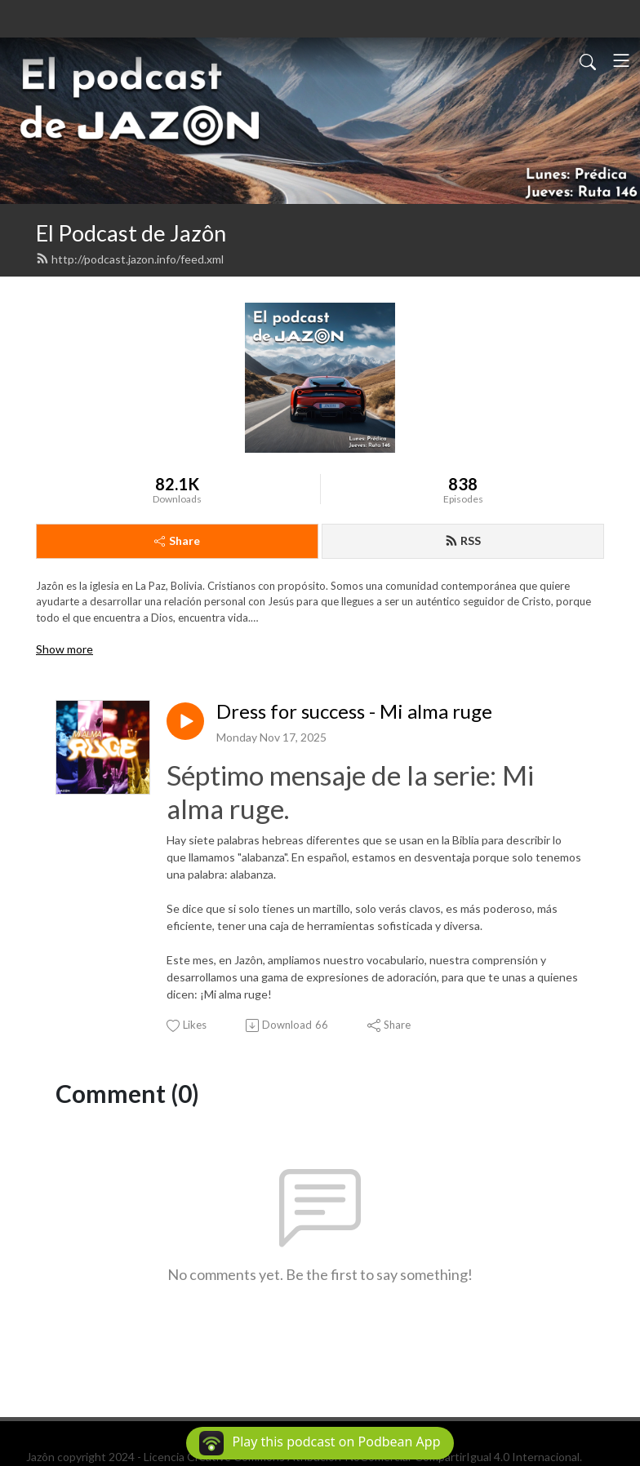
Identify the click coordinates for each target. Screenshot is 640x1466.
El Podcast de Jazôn (131, 232)
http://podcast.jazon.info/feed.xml (130, 259)
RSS (463, 540)
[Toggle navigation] (621, 60)
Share (177, 540)
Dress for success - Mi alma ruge (354, 711)
